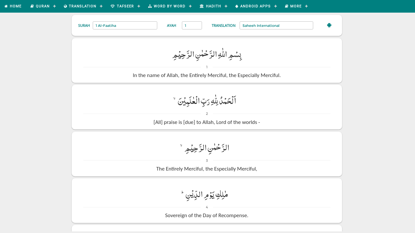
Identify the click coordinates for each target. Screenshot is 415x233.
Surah (84, 25)
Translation (223, 25)
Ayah (171, 25)
